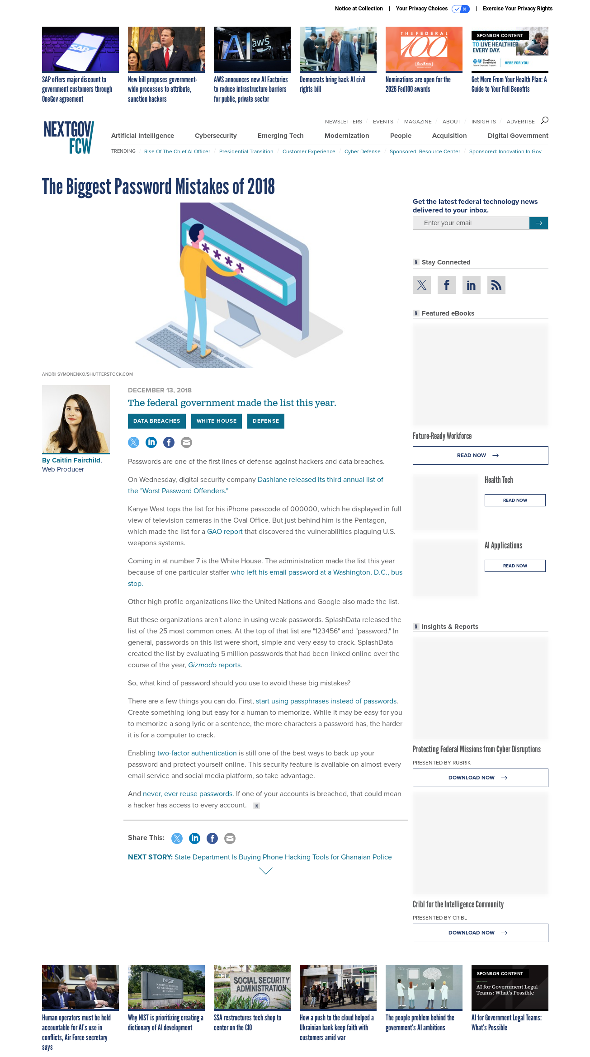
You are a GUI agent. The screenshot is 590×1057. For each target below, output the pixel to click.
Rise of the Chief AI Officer (177, 151)
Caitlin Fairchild (76, 460)
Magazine (418, 122)
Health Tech (499, 479)
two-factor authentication (197, 753)
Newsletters (343, 122)
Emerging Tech (281, 136)
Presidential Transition (246, 151)
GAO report (226, 531)
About (452, 122)
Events (383, 122)
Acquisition (449, 136)
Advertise (521, 122)
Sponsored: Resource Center (425, 151)
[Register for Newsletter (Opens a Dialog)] (538, 223)
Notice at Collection (359, 8)
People (400, 136)
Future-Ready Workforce (442, 435)
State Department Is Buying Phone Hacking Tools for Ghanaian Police (283, 857)
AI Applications (503, 545)
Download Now (480, 778)
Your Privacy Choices (433, 9)
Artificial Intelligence (142, 136)
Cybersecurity (216, 136)
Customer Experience (309, 151)
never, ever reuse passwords (187, 793)
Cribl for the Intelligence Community (458, 904)
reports (214, 665)
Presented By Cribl (440, 918)
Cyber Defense (363, 151)
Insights (484, 122)
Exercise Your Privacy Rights (517, 8)
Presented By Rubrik (442, 763)
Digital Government (518, 136)
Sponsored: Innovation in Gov (505, 151)
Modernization (347, 136)
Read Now (480, 455)
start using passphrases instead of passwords (326, 701)
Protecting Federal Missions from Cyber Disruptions (477, 749)
